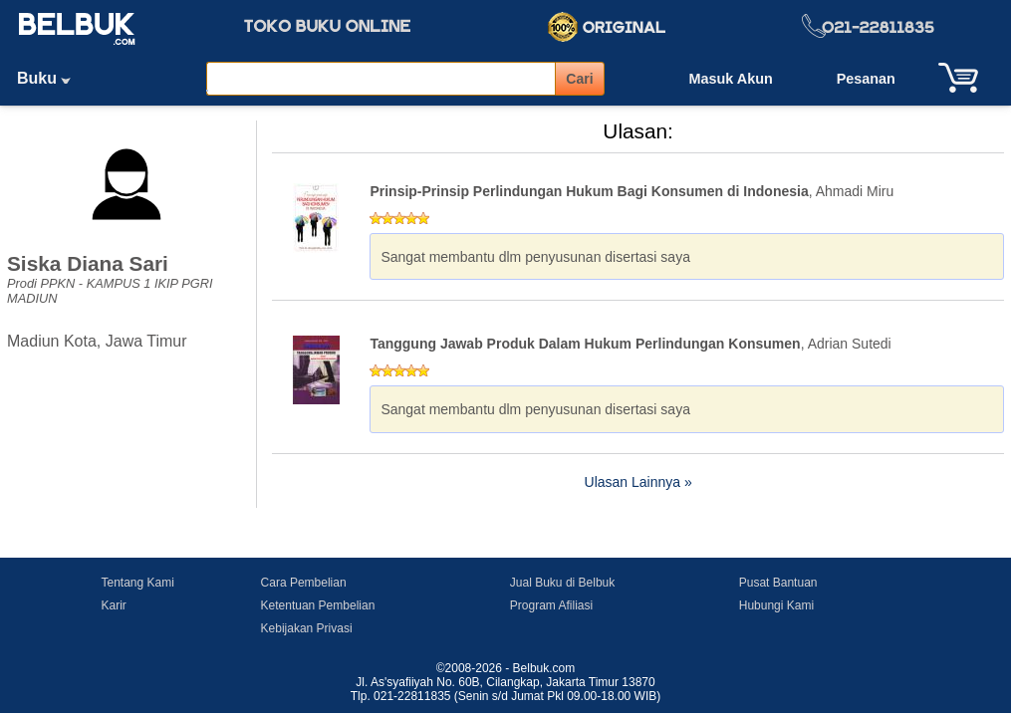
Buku (51, 78)
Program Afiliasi (551, 605)
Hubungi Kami (776, 605)
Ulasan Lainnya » (638, 482)
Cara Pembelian (304, 583)
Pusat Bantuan (778, 583)
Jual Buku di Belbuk (562, 583)
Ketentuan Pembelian (318, 605)
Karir (114, 605)
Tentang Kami (138, 583)
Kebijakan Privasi (307, 628)
